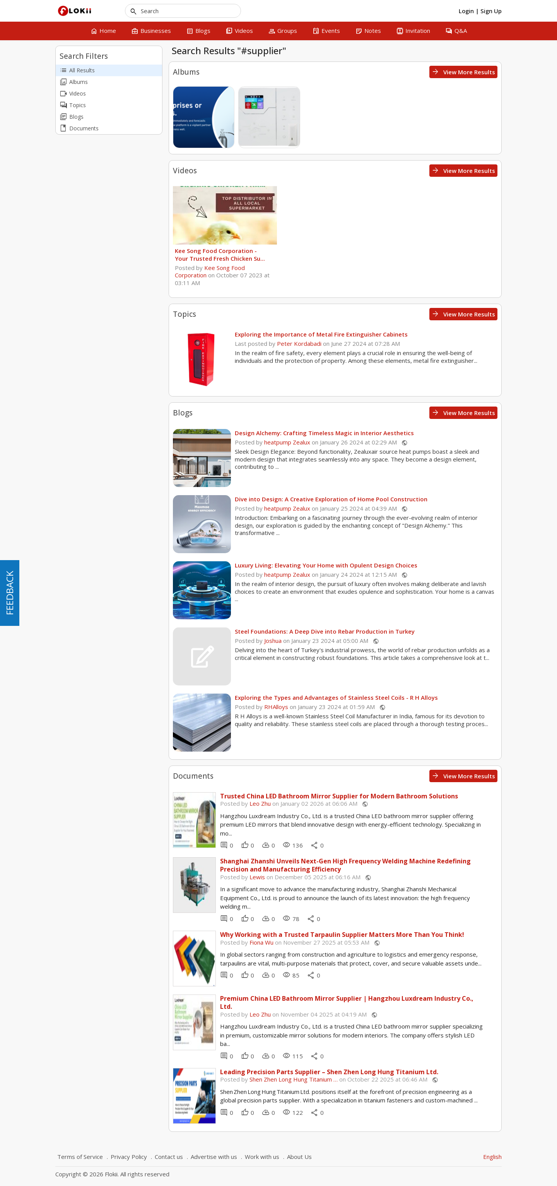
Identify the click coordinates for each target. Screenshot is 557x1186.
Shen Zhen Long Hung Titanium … (293, 1079)
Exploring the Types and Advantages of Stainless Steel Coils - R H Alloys (336, 697)
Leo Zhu (260, 803)
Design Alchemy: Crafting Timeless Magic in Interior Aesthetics (324, 433)
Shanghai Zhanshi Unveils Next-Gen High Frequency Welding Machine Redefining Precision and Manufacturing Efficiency (345, 865)
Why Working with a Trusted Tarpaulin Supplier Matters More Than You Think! (342, 935)
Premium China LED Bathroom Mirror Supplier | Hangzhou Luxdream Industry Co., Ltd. (346, 1003)
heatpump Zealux (287, 442)
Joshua (273, 640)
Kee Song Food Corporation (210, 271)
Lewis (257, 877)
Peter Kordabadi (299, 343)
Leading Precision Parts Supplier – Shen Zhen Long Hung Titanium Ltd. (329, 1072)
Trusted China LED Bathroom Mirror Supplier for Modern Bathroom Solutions (339, 796)
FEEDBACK (9, 593)
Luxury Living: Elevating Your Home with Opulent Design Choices (326, 565)
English (492, 1156)
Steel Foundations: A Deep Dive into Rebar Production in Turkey (325, 631)
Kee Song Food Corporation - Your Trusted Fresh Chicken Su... (220, 254)
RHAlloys (276, 707)
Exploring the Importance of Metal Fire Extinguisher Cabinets (321, 334)
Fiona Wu (261, 942)
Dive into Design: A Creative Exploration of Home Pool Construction (331, 499)
